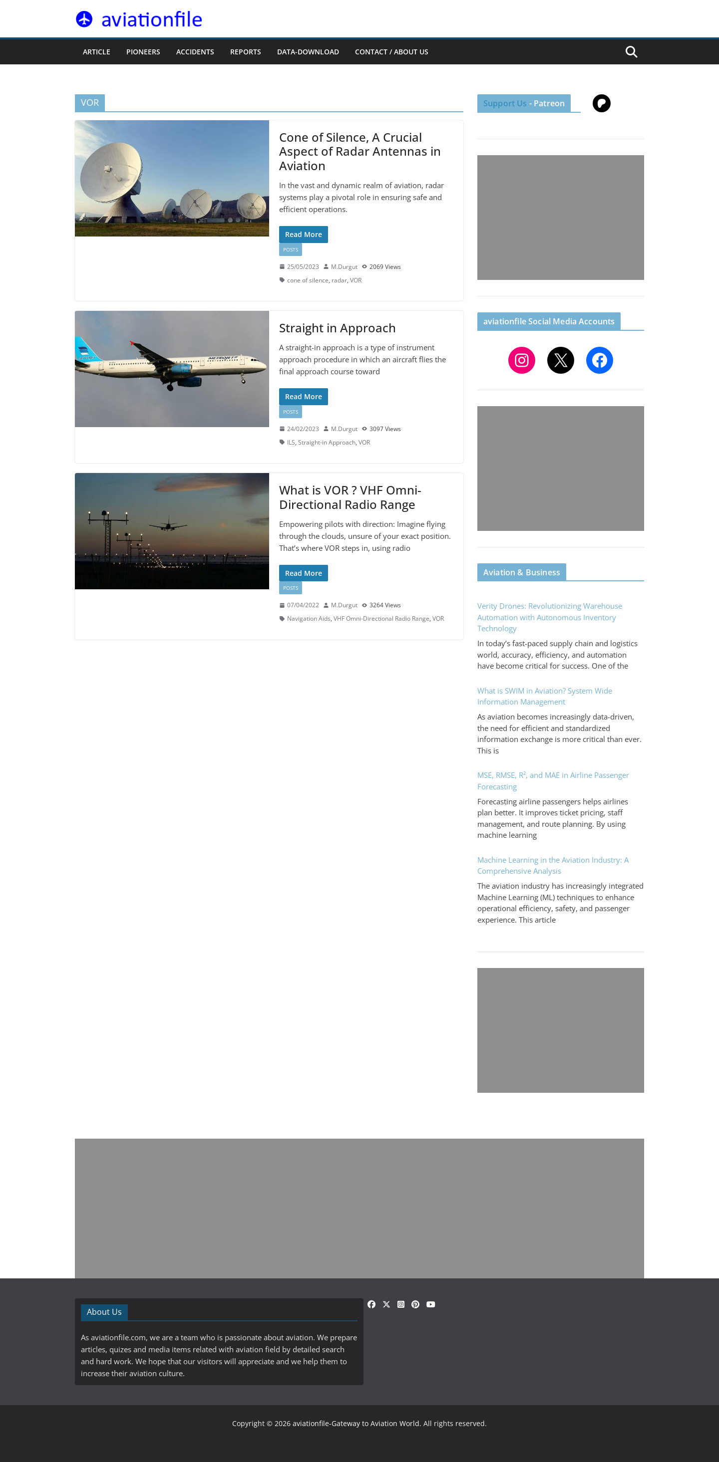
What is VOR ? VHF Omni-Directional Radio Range (350, 497)
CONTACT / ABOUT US (391, 51)
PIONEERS (143, 51)
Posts (290, 249)
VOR (355, 280)
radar (339, 280)
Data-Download (308, 51)
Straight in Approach (337, 327)
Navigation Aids (309, 618)
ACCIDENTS (195, 51)
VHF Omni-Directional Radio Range (381, 618)
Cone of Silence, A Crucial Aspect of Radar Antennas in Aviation (360, 151)
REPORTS (245, 51)
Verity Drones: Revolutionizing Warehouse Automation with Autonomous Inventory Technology (549, 617)
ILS (291, 442)
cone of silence (308, 280)
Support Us (505, 103)
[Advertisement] (560, 217)
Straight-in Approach (327, 442)
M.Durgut (344, 266)
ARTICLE (96, 51)
